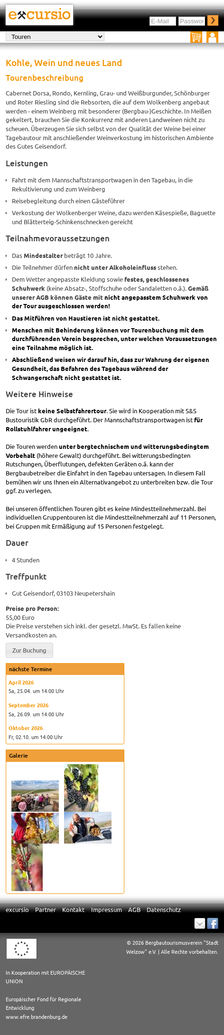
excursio (17, 909)
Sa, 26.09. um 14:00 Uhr (36, 714)
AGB (134, 909)
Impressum (106, 909)
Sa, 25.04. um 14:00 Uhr (36, 690)
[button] (30, 650)
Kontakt (73, 909)
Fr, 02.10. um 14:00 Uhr (36, 737)
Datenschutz (164, 909)
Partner (45, 909)
